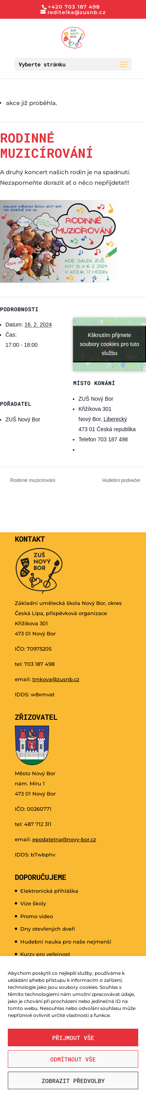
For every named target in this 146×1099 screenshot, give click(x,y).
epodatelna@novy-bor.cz (64, 839)
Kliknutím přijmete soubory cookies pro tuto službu (109, 344)
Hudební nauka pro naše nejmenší (65, 941)
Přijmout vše (73, 1038)
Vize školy (33, 903)
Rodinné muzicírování (32, 480)
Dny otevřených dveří (47, 929)
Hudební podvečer (122, 480)
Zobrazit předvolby (73, 1081)
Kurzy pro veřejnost (45, 954)
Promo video (36, 916)
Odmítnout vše (73, 1059)
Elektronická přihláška (49, 891)
